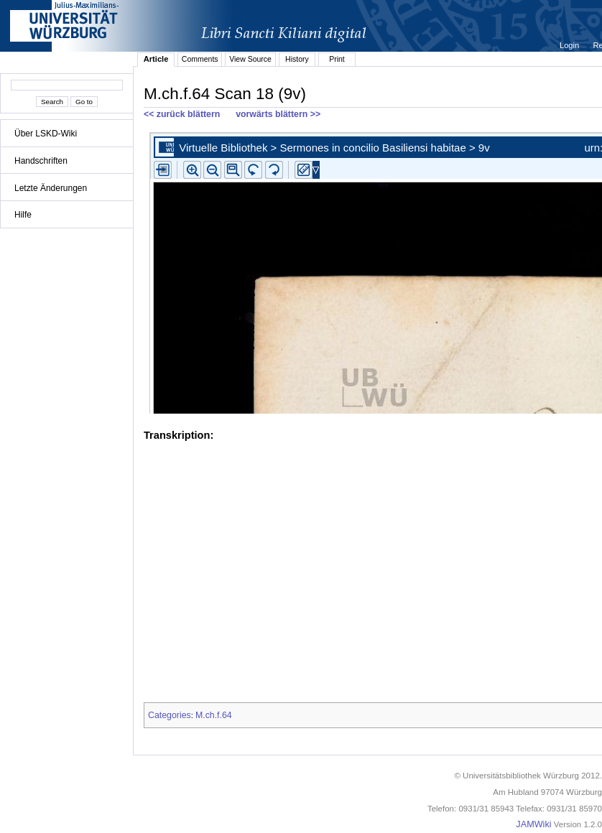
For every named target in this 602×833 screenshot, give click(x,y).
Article (156, 59)
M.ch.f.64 (213, 715)
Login (570, 45)
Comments (200, 59)
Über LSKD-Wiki (45, 134)
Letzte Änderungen (50, 188)
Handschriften (41, 161)
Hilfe (23, 215)
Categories (169, 715)
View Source (250, 59)
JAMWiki (533, 824)
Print (337, 59)
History (297, 59)
